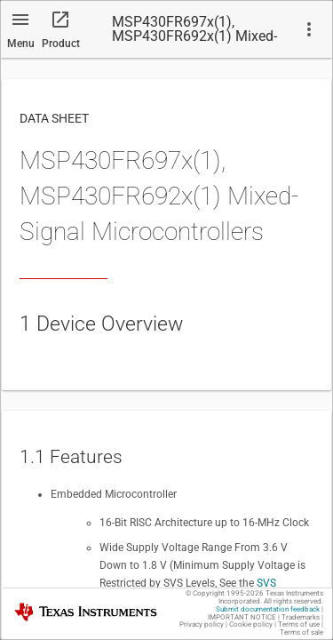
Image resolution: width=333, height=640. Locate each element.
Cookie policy (251, 624)
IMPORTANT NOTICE (242, 617)
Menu (21, 43)
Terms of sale (301, 632)
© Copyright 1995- (225, 593)
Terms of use (299, 624)
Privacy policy (201, 624)
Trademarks (300, 617)
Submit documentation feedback (268, 609)
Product (61, 43)
